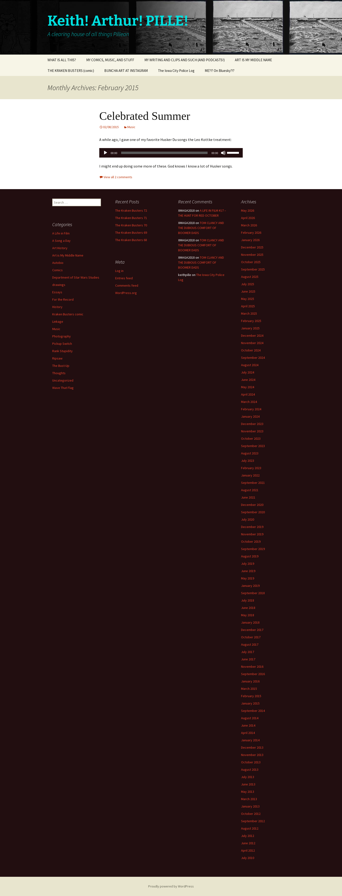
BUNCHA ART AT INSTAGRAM (126, 70)
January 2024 (250, 416)
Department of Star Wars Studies (75, 277)
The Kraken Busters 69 (131, 232)
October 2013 (251, 762)
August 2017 (249, 644)
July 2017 (247, 652)
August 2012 (249, 828)
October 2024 (251, 350)
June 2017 (248, 659)
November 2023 (252, 431)
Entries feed (124, 278)
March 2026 (249, 225)
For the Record (63, 299)
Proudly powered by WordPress (171, 886)
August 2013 (249, 769)
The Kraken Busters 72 (131, 210)
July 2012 (247, 836)
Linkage (57, 321)
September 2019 (253, 549)
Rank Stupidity (62, 351)
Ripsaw (57, 358)
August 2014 (249, 718)
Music (131, 127)
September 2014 (253, 711)
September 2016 (253, 674)
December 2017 (252, 630)
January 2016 (250, 681)
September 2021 (253, 483)
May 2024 (247, 387)
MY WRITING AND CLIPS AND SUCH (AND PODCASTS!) (184, 60)
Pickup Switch (62, 343)
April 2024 (248, 394)
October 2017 (251, 637)
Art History (59, 248)
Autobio (57, 263)
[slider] (164, 153)
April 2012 (248, 850)
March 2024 (249, 402)
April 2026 (248, 218)
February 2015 (251, 696)
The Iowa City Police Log (176, 70)
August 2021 (249, 490)
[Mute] (223, 152)
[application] (171, 153)
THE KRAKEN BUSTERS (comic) (71, 70)
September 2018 (253, 593)
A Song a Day (61, 240)
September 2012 (253, 821)
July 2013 (247, 777)
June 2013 (248, 784)
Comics (57, 270)
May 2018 (247, 615)
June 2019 (248, 571)
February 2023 (251, 468)
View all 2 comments (118, 177)
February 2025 (251, 321)
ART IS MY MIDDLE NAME (253, 60)
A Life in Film (61, 233)
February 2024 (251, 409)
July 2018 (247, 600)
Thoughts (59, 373)
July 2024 (247, 372)
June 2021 (248, 497)
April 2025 (248, 306)
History (57, 307)
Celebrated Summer (144, 116)
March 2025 (249, 313)
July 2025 (247, 284)
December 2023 (252, 424)
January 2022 (250, 475)
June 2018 (248, 608)
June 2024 (248, 380)
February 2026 (251, 232)
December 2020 (252, 505)
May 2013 (247, 791)
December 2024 (252, 335)
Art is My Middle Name (67, 255)
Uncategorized (62, 380)
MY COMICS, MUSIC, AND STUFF (110, 60)
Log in (119, 271)
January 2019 (250, 585)
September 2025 (253, 269)
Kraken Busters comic (67, 314)
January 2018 (250, 622)
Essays (57, 292)
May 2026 (247, 210)
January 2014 (250, 740)
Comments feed (126, 285)
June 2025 (248, 291)
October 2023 (251, 438)
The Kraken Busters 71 (131, 218)
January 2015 (250, 703)
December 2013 (252, 747)
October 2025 (251, 262)
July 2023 (247, 460)
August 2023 (249, 453)
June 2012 (248, 843)
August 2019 (249, 556)
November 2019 (252, 534)
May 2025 (247, 299)
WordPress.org (126, 293)
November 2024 (252, 343)
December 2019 (252, 527)
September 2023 (253, 446)
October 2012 (251, 814)
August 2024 (249, 365)
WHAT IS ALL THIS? (62, 60)
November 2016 (252, 666)
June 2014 (248, 725)
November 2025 (252, 254)
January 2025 (250, 328)
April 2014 (248, 733)
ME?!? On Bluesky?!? (219, 70)
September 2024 (253, 357)
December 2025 (252, 247)
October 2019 (251, 541)
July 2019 (247, 563)
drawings (58, 285)
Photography (61, 336)
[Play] (105, 152)
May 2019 (247, 578)
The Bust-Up (60, 366)
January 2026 (250, 240)
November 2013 (252, 755)
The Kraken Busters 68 (131, 240)
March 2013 (249, 799)
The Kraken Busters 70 (131, 225)
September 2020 (253, 512)
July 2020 (247, 519)
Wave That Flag (63, 388)
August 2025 (249, 277)
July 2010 (247, 858)
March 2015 (249, 688)
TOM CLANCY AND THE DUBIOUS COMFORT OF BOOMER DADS (201, 228)
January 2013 (250, 806)
